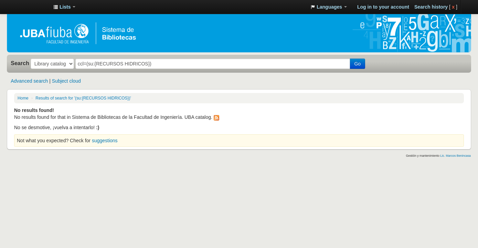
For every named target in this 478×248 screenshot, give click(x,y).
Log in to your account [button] (383, 7)
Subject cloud (66, 81)
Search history (431, 7)
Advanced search (29, 81)
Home (23, 98)
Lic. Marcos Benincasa (455, 155)
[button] (64, 7)
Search (20, 63)
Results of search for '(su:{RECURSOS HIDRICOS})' (83, 98)
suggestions (105, 140)
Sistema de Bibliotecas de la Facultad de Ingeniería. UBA (31, 7)
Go (357, 63)
